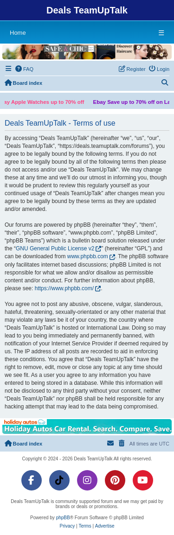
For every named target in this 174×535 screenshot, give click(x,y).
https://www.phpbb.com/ (64, 288)
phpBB (63, 517)
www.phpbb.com (87, 256)
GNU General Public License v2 (55, 248)
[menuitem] (24, 69)
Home (18, 32)
